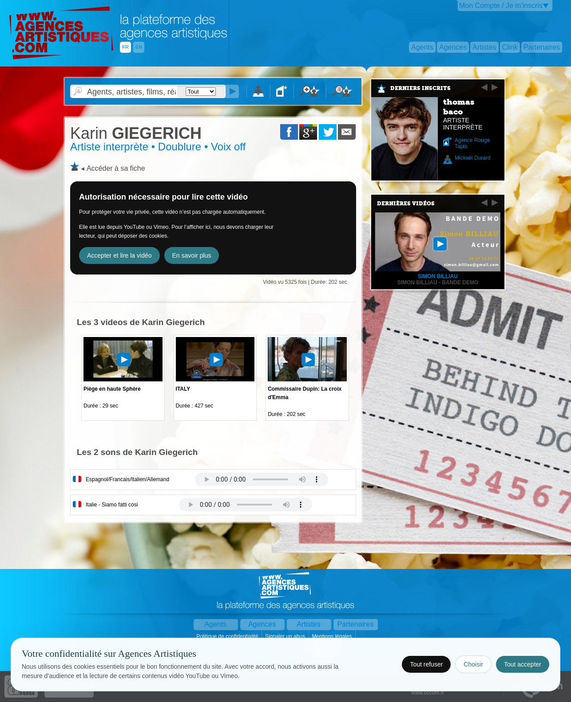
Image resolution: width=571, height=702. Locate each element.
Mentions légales (332, 636)
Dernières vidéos (406, 203)
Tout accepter (522, 664)
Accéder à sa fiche (116, 168)
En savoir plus (191, 255)
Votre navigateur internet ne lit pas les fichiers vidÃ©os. (261, 479)
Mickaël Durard (473, 158)
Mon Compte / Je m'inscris (501, 5)
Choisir (473, 664)
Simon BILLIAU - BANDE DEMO (438, 282)
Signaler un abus (285, 636)
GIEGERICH (136, 133)
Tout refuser (426, 664)
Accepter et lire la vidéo (119, 255)
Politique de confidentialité (228, 636)
